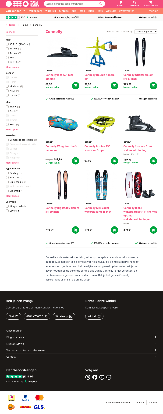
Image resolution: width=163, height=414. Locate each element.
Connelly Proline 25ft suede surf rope (98, 148)
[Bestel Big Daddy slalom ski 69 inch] (75, 230)
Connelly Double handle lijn (100, 76)
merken (153, 11)
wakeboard (35, 11)
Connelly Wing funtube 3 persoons (61, 148)
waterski (50, 11)
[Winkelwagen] (151, 4)
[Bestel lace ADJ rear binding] (75, 85)
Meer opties (12, 66)
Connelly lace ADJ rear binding (59, 76)
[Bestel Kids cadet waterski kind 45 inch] (114, 230)
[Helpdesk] (134, 4)
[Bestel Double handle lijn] (114, 85)
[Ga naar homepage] (22, 4)
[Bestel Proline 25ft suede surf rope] (114, 161)
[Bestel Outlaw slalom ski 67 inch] (153, 85)
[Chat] (13, 316)
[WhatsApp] (64, 316)
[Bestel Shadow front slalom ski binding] (153, 161)
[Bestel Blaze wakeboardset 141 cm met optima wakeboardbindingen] (153, 230)
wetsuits (111, 11)
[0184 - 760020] (37, 316)
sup (74, 11)
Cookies (153, 402)
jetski (91, 11)
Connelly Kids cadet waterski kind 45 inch (98, 209)
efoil (82, 11)
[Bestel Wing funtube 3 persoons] (75, 161)
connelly (10, 31)
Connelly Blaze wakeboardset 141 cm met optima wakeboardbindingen (140, 213)
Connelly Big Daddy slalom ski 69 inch (62, 209)
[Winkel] (121, 4)
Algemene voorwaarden (118, 402)
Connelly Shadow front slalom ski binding (137, 148)
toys (100, 11)
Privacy (140, 402)
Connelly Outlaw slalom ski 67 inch (138, 76)
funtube (64, 11)
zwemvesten (127, 11)
